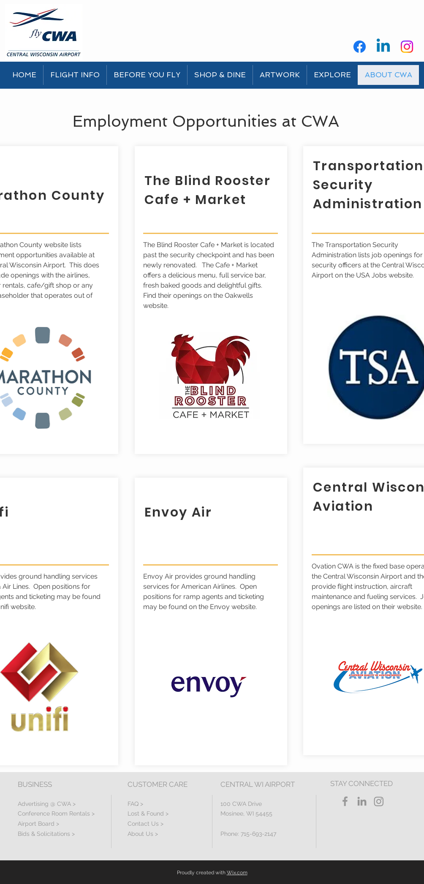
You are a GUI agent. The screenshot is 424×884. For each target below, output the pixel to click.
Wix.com (237, 873)
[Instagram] (407, 46)
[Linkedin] (383, 46)
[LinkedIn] (362, 801)
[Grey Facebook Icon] (345, 801)
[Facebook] (359, 46)
